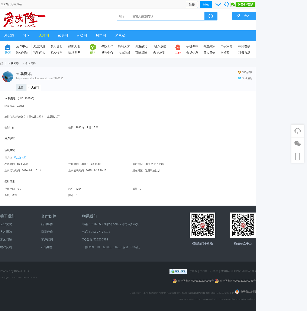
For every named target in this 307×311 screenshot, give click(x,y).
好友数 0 (20, 116)
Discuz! (18, 271)
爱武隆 (9, 35)
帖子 (122, 16)
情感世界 (74, 52)
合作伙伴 (48, 216)
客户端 (120, 35)
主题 (20, 87)
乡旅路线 (124, 52)
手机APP (192, 46)
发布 (247, 16)
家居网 (63, 35)
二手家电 (226, 46)
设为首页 (5, 4)
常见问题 (6, 239)
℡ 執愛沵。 (14, 63)
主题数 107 (53, 116)
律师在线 (244, 46)
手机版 (193, 271)
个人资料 (34, 87)
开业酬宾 (141, 46)
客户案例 (47, 239)
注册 (192, 4)
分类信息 (192, 52)
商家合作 (47, 231)
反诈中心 (22, 46)
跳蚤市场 (244, 52)
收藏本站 (17, 4)
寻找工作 (107, 46)
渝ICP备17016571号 (242, 271)
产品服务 (47, 247)
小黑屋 (214, 271)
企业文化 (6, 224)
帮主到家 (209, 46)
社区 (26, 35)
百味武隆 (141, 52)
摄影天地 (74, 46)
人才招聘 (6, 231)
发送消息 (247, 78)
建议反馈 (6, 247)
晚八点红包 (160, 47)
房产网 (101, 35)
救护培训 (159, 52)
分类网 (82, 35)
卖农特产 (56, 52)
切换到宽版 (226, 4)
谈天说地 (56, 46)
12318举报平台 (226, 292)
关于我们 (7, 216)
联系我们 (89, 216)
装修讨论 (22, 52)
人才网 (44, 35)
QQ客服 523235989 (95, 239)
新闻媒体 (47, 224)
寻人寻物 (209, 52)
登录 (206, 4)
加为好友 (247, 72)
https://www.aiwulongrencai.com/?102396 (39, 78)
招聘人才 (124, 46)
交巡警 (224, 52)
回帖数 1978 (36, 116)
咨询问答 (39, 52)
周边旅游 (39, 46)
